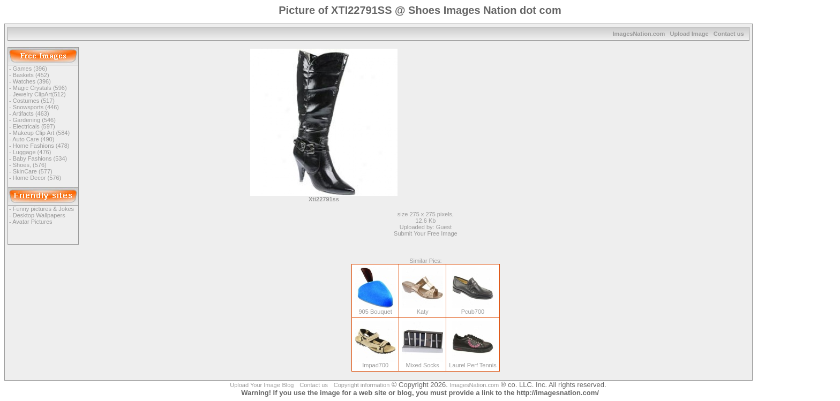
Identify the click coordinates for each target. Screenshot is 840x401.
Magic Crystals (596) (40, 88)
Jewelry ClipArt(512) (39, 94)
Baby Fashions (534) (40, 158)
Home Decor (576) (37, 178)
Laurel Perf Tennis (472, 362)
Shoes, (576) (30, 165)
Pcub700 (472, 309)
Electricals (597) (34, 126)
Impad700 (375, 362)
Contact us (729, 34)
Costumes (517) (34, 100)
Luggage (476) (32, 152)
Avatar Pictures (32, 221)
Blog (288, 385)
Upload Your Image (255, 385)
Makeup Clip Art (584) (41, 133)
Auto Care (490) (33, 139)
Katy (422, 309)
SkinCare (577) (32, 171)
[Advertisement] (511, 124)
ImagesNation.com (639, 34)
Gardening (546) (34, 120)
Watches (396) (32, 81)
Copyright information (362, 385)
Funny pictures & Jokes (43, 209)
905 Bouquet (375, 309)
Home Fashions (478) (41, 145)
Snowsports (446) (36, 107)
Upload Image (689, 34)
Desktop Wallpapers (39, 215)
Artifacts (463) (30, 113)
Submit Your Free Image (426, 233)
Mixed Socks (422, 362)
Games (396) (30, 68)
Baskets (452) (31, 75)
